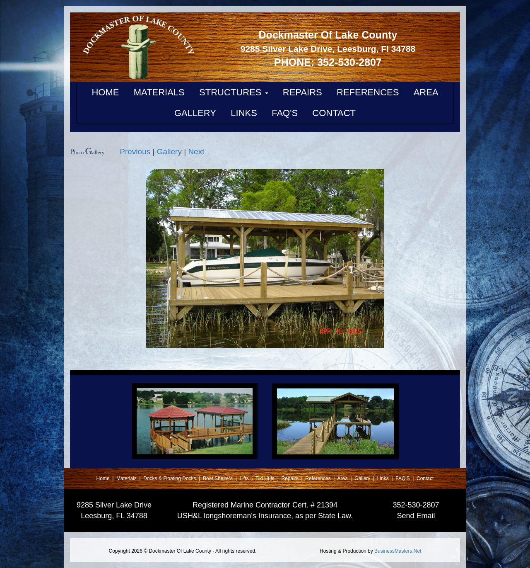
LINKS (244, 113)
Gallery (169, 151)
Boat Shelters (218, 478)
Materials (127, 478)
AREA (426, 92)
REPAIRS (302, 92)
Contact (425, 478)
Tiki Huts (265, 478)
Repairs (291, 478)
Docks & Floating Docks (170, 478)
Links (383, 478)
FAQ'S (285, 113)
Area (343, 478)
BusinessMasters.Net (397, 551)
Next (196, 151)
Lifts (245, 478)
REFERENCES (368, 92)
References (318, 478)
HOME (105, 92)
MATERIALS (159, 92)
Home (103, 478)
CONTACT (334, 113)
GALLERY (195, 113)
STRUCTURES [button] (233, 92)
